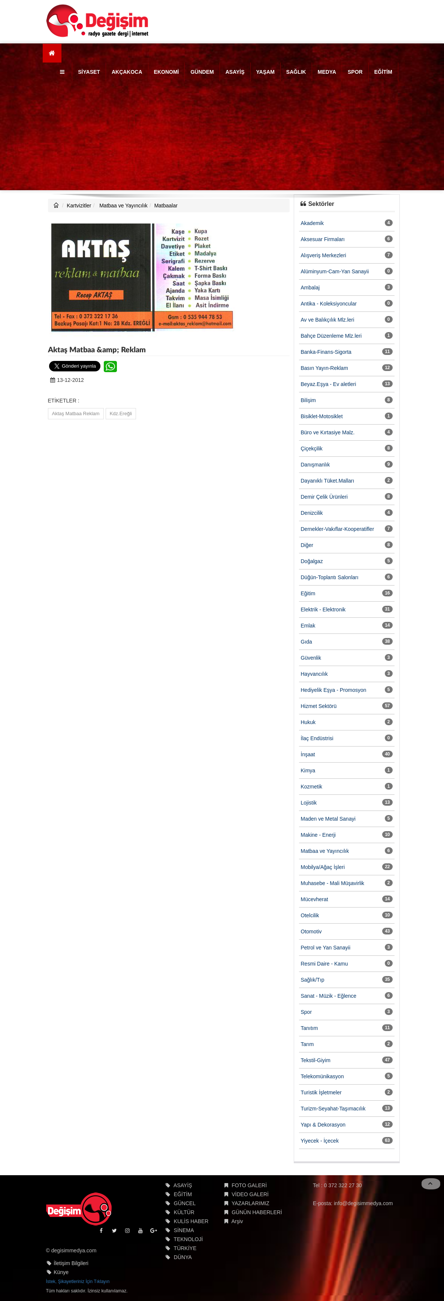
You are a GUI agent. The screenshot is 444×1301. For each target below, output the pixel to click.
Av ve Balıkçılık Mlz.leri (327, 320)
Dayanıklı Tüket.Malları (327, 481)
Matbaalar (166, 206)
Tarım (307, 1044)
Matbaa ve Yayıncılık (123, 206)
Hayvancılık (314, 674)
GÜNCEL (185, 1203)
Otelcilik (310, 915)
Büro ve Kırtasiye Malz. (328, 432)
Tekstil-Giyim (315, 1060)
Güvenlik (311, 658)
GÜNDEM (202, 72)
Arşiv (237, 1221)
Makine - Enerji (318, 835)
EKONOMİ (166, 72)
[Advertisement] (222, 137)
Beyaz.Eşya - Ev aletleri (328, 384)
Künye (61, 1272)
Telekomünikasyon (322, 1076)
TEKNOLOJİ (188, 1239)
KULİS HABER (191, 1221)
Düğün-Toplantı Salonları (330, 577)
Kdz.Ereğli (121, 413)
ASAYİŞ (235, 72)
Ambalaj (310, 288)
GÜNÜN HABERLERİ (257, 1212)
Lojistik (309, 803)
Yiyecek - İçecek (320, 1141)
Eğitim (308, 593)
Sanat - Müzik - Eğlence (329, 996)
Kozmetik (312, 787)
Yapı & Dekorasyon (323, 1125)
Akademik (312, 223)
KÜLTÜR (184, 1212)
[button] (63, 72)
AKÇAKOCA (127, 72)
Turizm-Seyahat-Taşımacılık (333, 1109)
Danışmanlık (315, 465)
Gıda (306, 642)
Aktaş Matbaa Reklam (76, 413)
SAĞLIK (296, 72)
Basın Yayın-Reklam (324, 368)
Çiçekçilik (312, 449)
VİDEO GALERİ (250, 1194)
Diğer (307, 545)
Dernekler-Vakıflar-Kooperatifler (337, 529)
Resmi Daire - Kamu (324, 964)
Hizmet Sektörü (319, 706)
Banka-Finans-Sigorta (326, 352)
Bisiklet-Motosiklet (322, 416)
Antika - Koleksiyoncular (329, 304)
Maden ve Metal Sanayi (328, 819)
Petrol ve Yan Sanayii (326, 948)
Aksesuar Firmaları (323, 239)
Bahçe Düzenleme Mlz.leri (331, 336)
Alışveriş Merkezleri (323, 255)
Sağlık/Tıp (312, 980)
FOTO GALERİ (249, 1185)
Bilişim (308, 400)
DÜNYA (183, 1257)
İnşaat (308, 754)
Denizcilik (312, 513)
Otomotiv (311, 931)
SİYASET (89, 72)
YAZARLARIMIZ (250, 1203)
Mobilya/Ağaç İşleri (323, 867)
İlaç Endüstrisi (317, 738)
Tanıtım (309, 1028)
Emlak (308, 626)
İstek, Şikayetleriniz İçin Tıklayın (78, 1281)
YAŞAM (265, 72)
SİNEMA (184, 1230)
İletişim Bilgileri (71, 1263)
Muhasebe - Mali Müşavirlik (333, 883)
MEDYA (327, 72)
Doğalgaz (312, 561)
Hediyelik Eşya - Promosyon (333, 690)
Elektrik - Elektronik (323, 609)
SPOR (355, 72)
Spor (306, 1012)
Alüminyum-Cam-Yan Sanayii (335, 271)
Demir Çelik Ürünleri (324, 497)
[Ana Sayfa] (52, 53)
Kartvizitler (79, 206)
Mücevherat (314, 899)
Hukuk (308, 722)
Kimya (308, 770)
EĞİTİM (383, 72)
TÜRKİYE (185, 1248)
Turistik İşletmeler (321, 1092)
